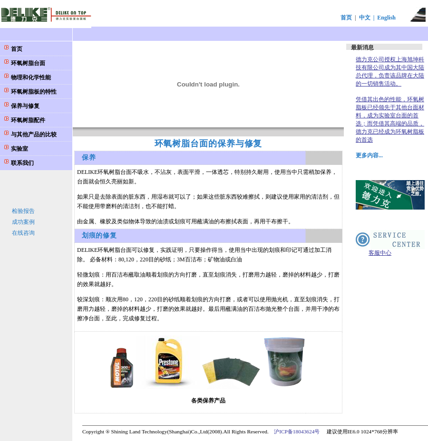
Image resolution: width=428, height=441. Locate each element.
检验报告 (23, 211)
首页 (346, 17)
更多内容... (369, 155)
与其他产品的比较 (33, 134)
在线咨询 (23, 233)
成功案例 (23, 222)
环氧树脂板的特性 (33, 91)
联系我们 (22, 163)
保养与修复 (24, 106)
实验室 (19, 148)
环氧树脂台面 (27, 63)
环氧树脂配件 (27, 120)
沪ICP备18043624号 (297, 431)
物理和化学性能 (30, 77)
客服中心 (380, 252)
